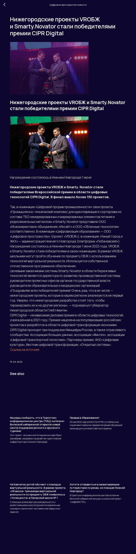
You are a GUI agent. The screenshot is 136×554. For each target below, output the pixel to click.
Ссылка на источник (26, 366)
